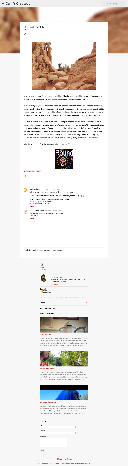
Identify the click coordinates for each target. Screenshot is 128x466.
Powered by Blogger (64, 459)
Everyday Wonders (46, 334)
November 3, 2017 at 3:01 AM (53, 210)
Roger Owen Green (37, 210)
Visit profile (54, 284)
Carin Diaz (54, 274)
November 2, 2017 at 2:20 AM (51, 189)
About (42, 268)
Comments (46, 292)
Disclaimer (44, 269)
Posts (44, 291)
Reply (32, 206)
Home (42, 266)
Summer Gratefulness (47, 368)
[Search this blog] (115, 3)
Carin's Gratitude (18, 3)
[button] (25, 34)
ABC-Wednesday (36, 189)
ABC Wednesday (29, 171)
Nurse (38, 171)
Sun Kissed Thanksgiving (48, 402)
